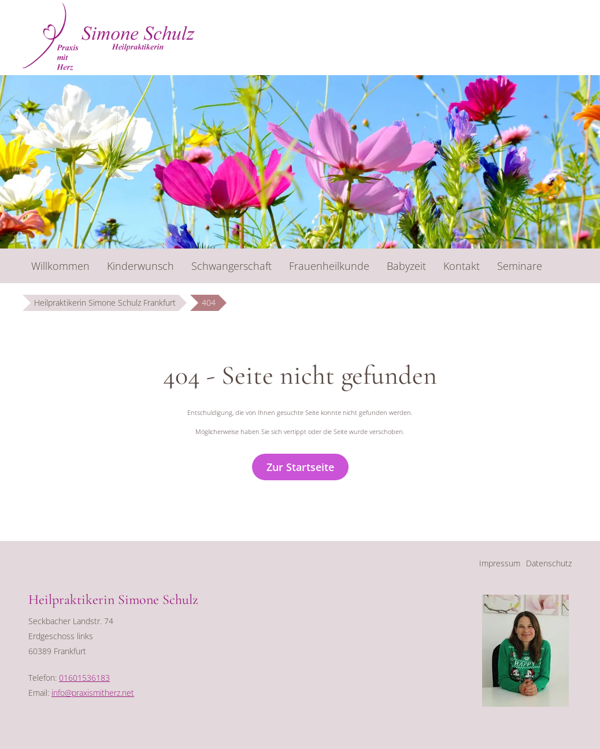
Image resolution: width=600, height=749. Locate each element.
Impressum (499, 563)
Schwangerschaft (231, 266)
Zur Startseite (300, 467)
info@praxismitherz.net (92, 692)
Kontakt (461, 266)
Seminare (519, 266)
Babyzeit (406, 266)
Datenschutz (549, 563)
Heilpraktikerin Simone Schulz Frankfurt (105, 302)
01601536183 (84, 677)
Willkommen (60, 266)
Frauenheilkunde (329, 266)
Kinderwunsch (140, 266)
